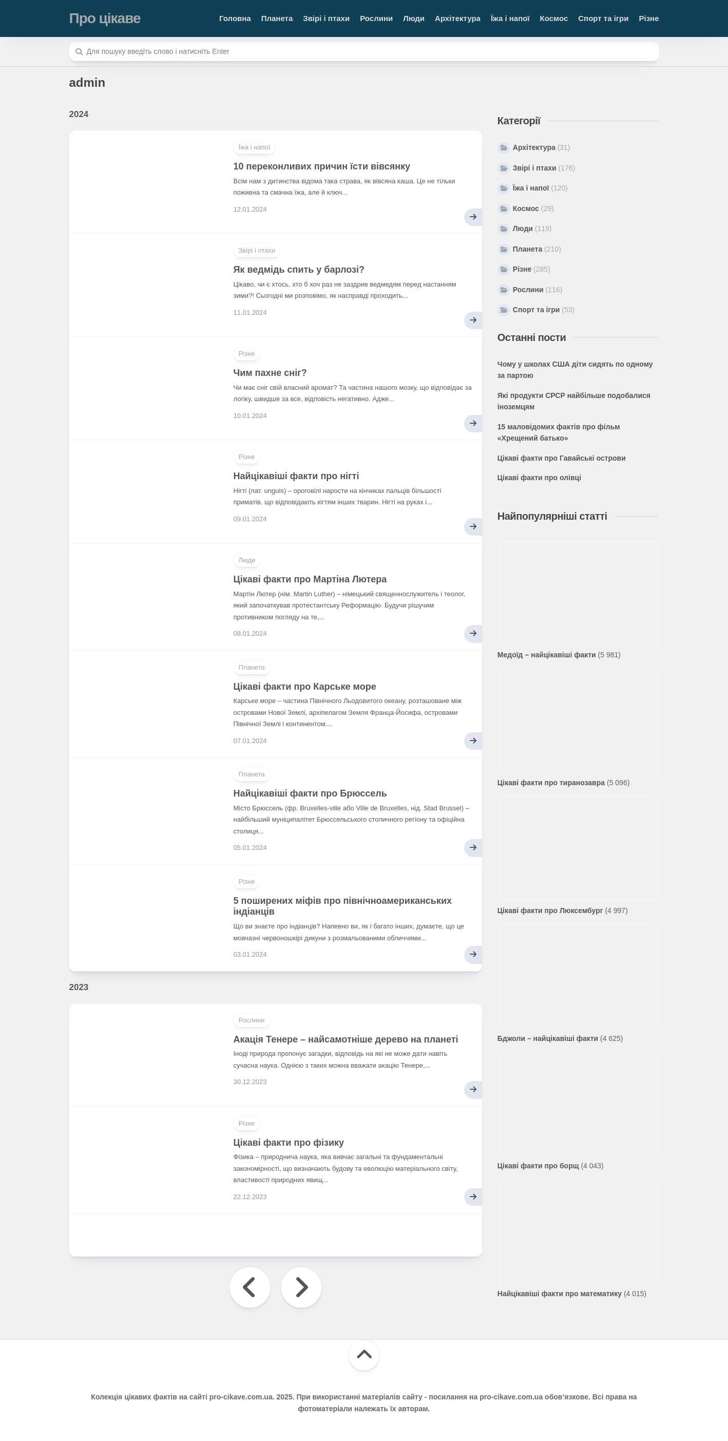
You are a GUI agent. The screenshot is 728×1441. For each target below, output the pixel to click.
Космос (554, 18)
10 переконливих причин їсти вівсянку (322, 166)
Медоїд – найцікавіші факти (546, 655)
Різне (649, 18)
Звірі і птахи (326, 18)
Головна (235, 18)
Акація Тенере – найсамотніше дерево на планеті (346, 1039)
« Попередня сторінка (250, 1287)
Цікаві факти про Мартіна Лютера (310, 579)
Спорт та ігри (603, 18)
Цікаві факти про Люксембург (550, 910)
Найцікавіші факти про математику (559, 1294)
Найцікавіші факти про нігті (296, 476)
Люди (414, 18)
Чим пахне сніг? (270, 373)
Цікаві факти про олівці (539, 477)
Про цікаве (105, 18)
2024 (79, 114)
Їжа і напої (510, 18)
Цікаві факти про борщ (538, 1166)
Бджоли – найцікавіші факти (547, 1038)
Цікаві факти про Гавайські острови (561, 458)
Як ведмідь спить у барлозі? (299, 269)
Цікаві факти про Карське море (305, 686)
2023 (79, 987)
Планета (277, 18)
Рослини (376, 18)
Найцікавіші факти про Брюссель (310, 793)
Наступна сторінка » (301, 1287)
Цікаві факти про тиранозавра (551, 783)
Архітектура (458, 18)
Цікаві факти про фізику (289, 1142)
